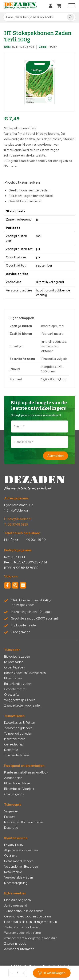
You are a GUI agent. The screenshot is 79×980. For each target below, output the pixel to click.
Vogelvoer (11, 811)
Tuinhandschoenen (17, 755)
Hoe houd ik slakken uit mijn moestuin (30, 922)
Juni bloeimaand (15, 905)
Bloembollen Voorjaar (19, 789)
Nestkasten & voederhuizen (23, 822)
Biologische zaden (17, 656)
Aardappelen (13, 778)
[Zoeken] (70, 17)
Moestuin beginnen (17, 900)
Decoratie (11, 750)
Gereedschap (13, 744)
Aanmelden (55, 456)
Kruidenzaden (13, 662)
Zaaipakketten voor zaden (22, 705)
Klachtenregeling (15, 883)
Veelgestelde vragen (18, 877)
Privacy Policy (13, 845)
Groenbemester (15, 689)
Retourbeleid (13, 872)
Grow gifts (11, 695)
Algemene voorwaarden (21, 850)
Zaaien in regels (15, 943)
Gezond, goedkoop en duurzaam (27, 916)
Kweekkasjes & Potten (19, 723)
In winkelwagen (51, 973)
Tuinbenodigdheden (18, 733)
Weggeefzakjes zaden (19, 700)
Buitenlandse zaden (18, 684)
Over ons (10, 856)
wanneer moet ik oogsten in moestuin (30, 938)
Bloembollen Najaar (18, 783)
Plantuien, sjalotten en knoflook (26, 772)
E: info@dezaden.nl (17, 519)
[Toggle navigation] (72, 5)
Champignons (14, 794)
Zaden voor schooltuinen (21, 927)
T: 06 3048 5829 (16, 524)
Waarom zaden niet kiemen (23, 933)
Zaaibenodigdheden (18, 728)
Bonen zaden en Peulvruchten (25, 673)
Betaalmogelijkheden (18, 861)
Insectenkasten (14, 739)
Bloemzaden (13, 678)
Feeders (9, 817)
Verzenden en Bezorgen (21, 866)
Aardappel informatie (19, 949)
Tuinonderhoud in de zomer (23, 911)
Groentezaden (14, 667)
